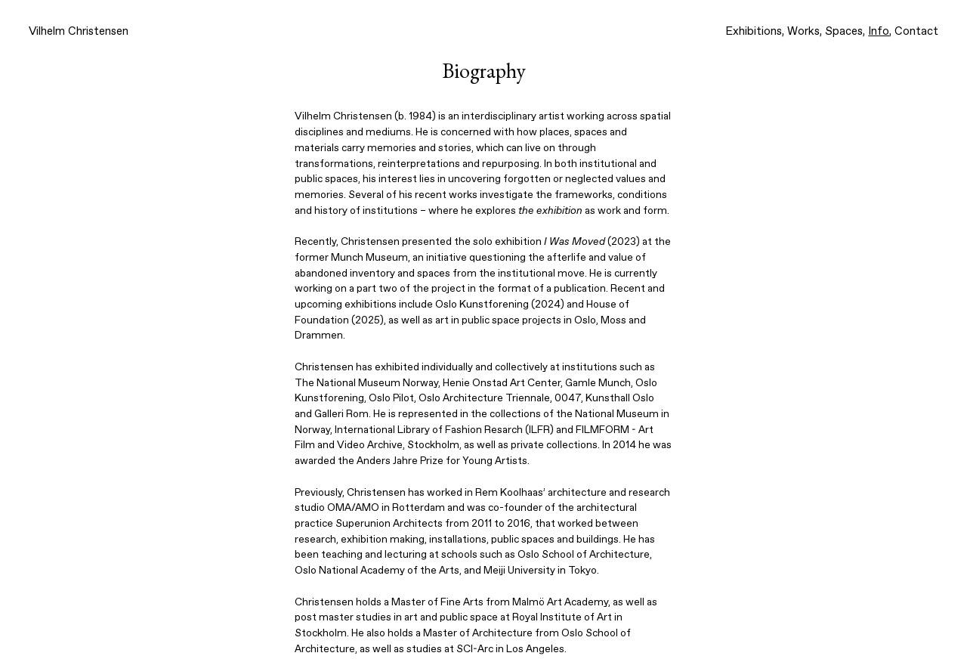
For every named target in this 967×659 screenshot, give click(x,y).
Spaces (844, 31)
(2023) (592, 242)
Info (878, 31)
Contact (916, 31)
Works (803, 31)
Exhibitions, (754, 31)
